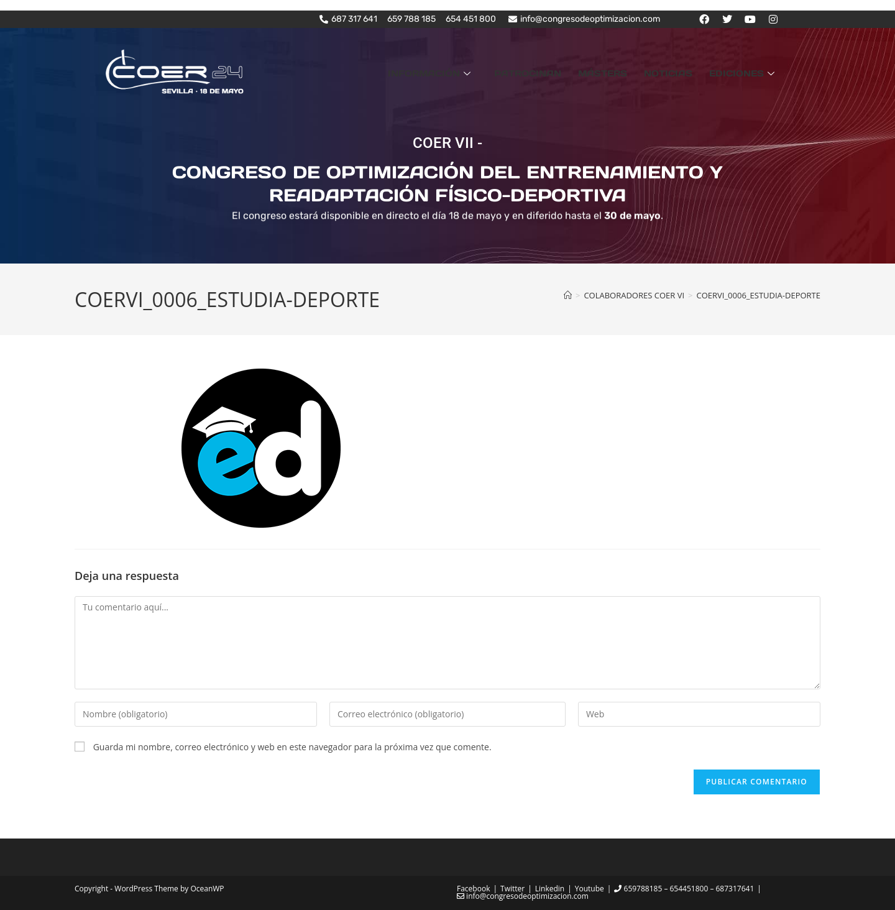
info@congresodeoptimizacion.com (523, 895)
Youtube (589, 888)
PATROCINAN (555, 72)
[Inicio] (568, 294)
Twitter (512, 888)
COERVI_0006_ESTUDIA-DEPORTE (758, 294)
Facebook (473, 888)
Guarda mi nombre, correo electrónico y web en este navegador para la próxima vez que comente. (292, 746)
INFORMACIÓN (467, 72)
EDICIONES (747, 72)
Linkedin (549, 888)
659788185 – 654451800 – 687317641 (684, 888)
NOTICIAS (680, 72)
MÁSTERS (622, 72)
